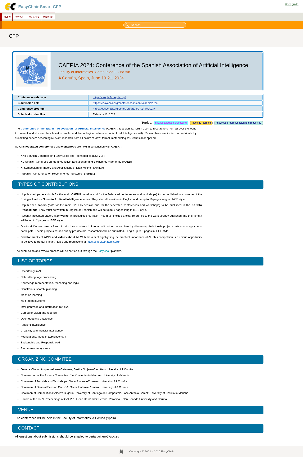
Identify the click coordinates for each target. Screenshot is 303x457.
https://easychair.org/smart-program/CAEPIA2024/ (124, 108)
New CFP (19, 16)
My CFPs (34, 16)
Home (7, 16)
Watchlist (48, 16)
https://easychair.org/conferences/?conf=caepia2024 (125, 103)
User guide (291, 4)
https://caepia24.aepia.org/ (109, 97)
